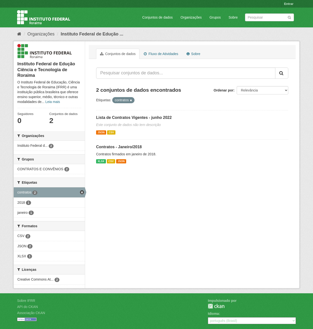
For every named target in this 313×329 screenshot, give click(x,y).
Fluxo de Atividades (161, 54)
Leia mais (52, 102)
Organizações (190, 17)
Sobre (233, 17)
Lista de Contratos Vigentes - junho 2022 (134, 117)
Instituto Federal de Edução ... (92, 34)
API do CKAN (27, 307)
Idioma (213, 314)
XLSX (101, 161)
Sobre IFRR (26, 301)
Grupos (215, 17)
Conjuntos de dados (157, 17)
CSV (111, 132)
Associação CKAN (31, 313)
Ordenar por (224, 90)
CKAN (216, 306)
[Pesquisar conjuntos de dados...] (185, 73)
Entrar (288, 4)
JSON (101, 132)
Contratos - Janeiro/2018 (119, 147)
